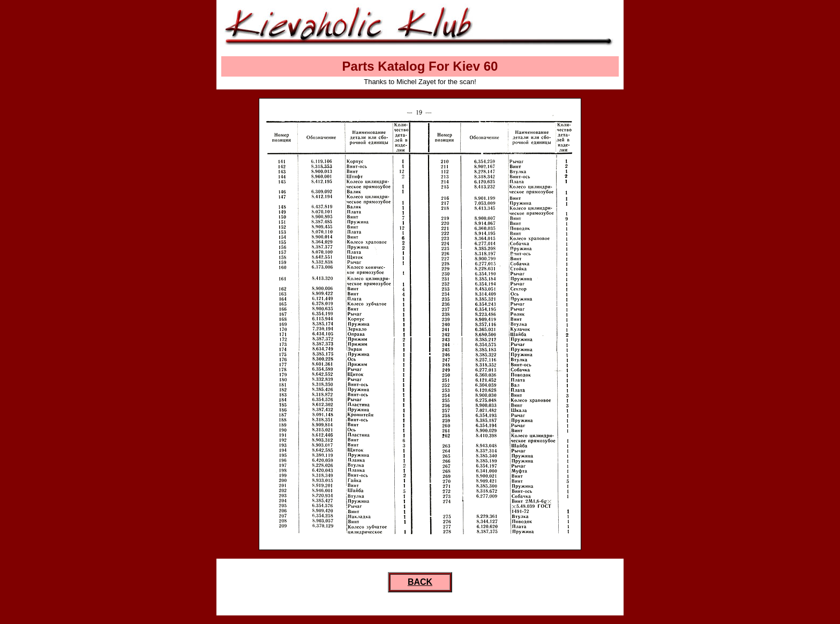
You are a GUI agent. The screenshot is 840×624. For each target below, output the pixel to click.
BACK (420, 582)
